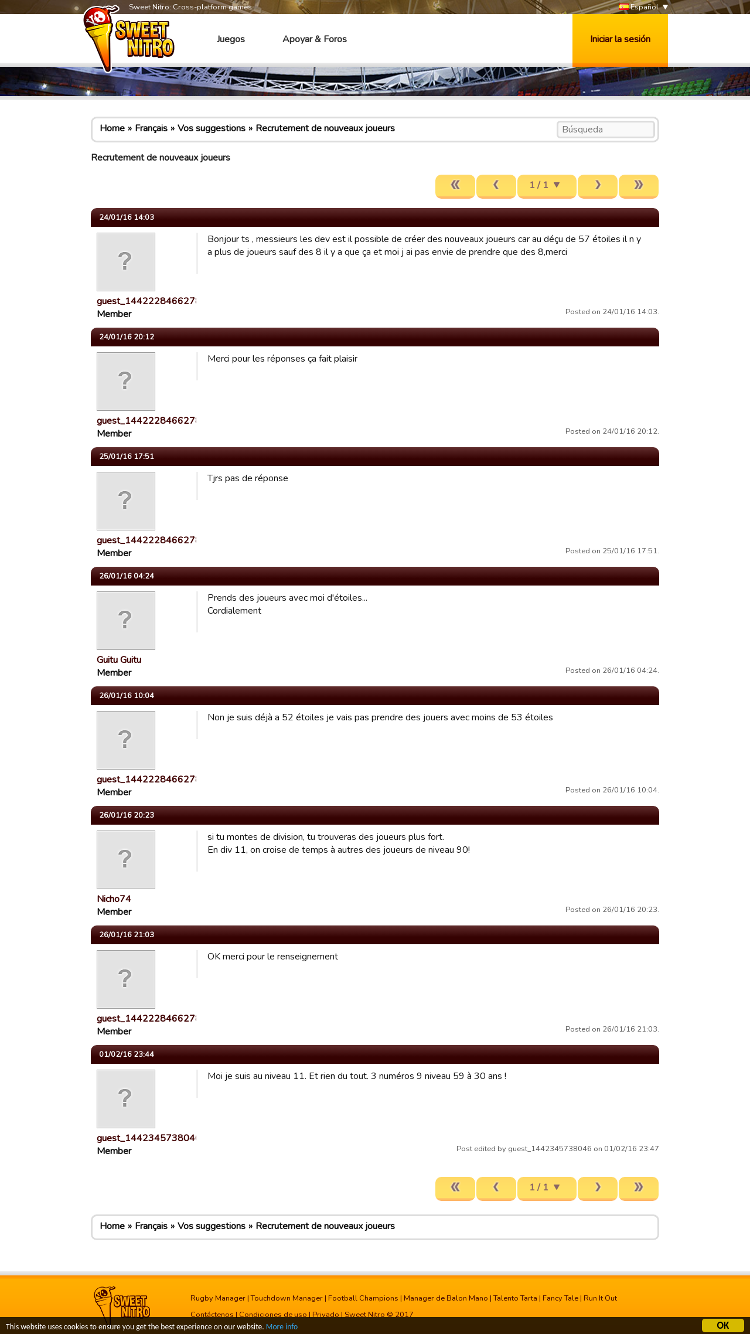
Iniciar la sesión (620, 39)
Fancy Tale (560, 1298)
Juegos (231, 39)
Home (112, 128)
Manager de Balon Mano (446, 1298)
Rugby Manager (218, 1298)
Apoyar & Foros (314, 39)
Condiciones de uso (273, 1314)
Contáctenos (212, 1314)
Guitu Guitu (119, 660)
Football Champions (363, 1298)
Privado (325, 1314)
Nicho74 (114, 899)
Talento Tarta (515, 1298)
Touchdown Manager (287, 1298)
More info (282, 1328)
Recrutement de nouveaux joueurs (325, 128)
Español (639, 7)
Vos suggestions (212, 128)
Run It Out (600, 1298)
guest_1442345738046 (149, 1138)
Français (151, 128)
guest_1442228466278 (149, 301)
